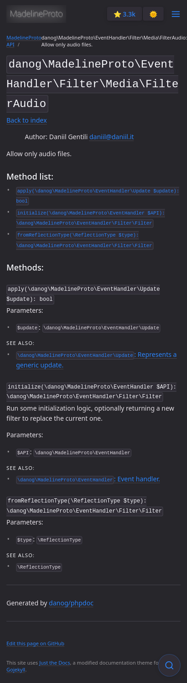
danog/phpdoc (71, 596)
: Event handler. (88, 473)
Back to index (26, 116)
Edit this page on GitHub (35, 636)
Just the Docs (54, 656)
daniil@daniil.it (111, 133)
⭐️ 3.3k (124, 14)
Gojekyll (15, 663)
